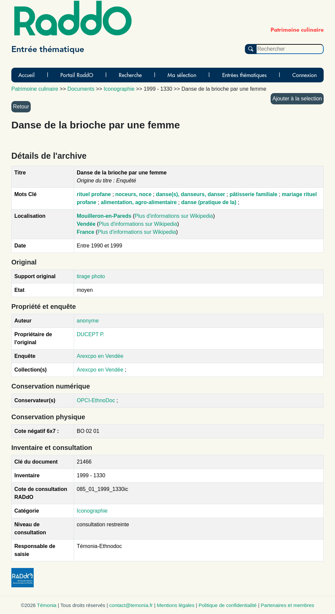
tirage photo (91, 276)
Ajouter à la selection (297, 98)
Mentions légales (176, 605)
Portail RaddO (76, 75)
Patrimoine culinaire (34, 89)
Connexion (304, 75)
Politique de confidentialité (228, 605)
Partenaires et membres (287, 605)
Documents (80, 89)
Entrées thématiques (244, 75)
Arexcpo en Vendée (100, 356)
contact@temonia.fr (131, 605)
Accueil (26, 75)
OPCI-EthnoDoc (96, 400)
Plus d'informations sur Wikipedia (173, 216)
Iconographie (92, 511)
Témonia (46, 605)
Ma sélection (182, 75)
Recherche (130, 75)
